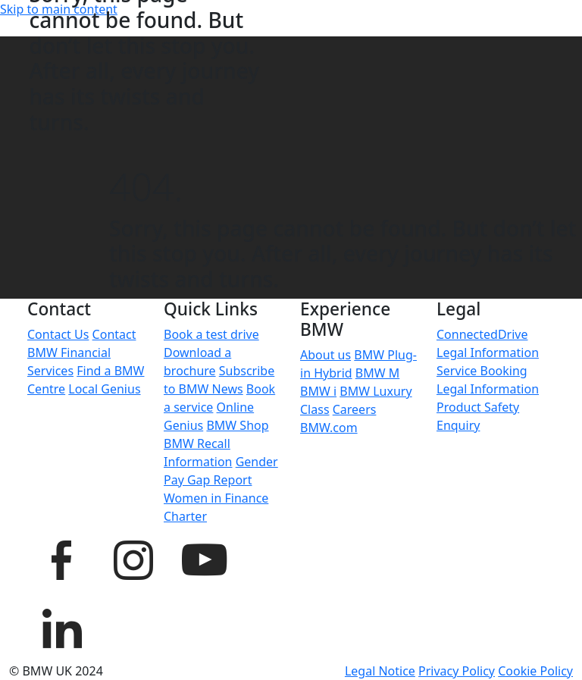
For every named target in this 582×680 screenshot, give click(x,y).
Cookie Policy (535, 671)
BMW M (377, 373)
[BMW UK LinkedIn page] (61, 626)
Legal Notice (380, 671)
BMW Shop (237, 425)
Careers (355, 409)
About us (325, 354)
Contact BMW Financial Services (81, 352)
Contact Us (58, 334)
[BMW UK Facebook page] (61, 558)
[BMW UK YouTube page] (204, 558)
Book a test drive (211, 334)
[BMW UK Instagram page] (133, 558)
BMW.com (329, 427)
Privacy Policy (456, 671)
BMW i (318, 391)
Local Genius (104, 389)
